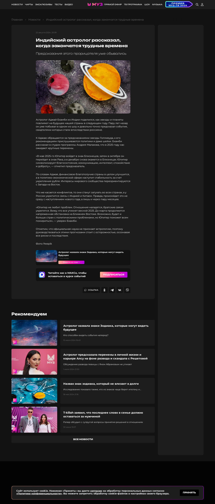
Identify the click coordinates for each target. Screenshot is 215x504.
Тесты (58, 4)
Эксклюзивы (43, 4)
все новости (83, 439)
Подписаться (113, 274)
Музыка (157, 4)
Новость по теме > (73, 262)
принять (189, 492)
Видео (69, 4)
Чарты (29, 4)
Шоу (147, 4)
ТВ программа (133, 4)
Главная (17, 19)
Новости (17, 4)
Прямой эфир (113, 4)
